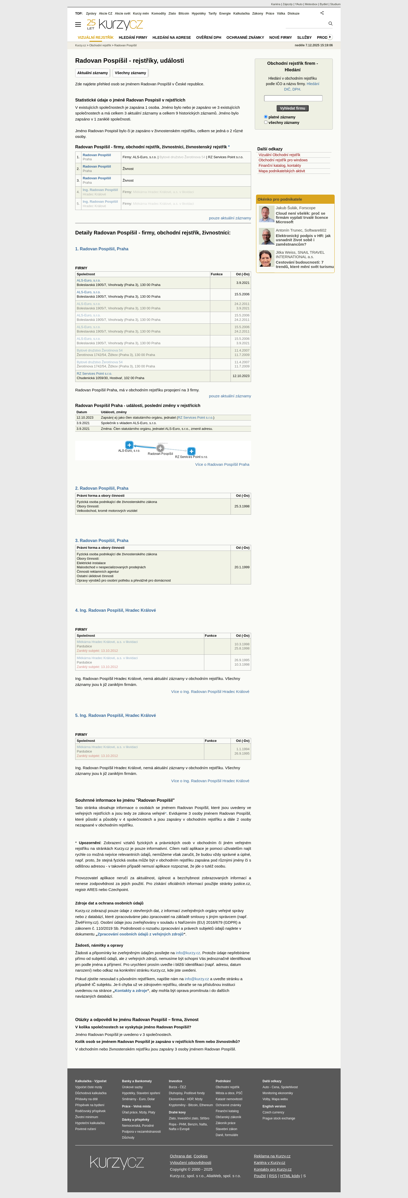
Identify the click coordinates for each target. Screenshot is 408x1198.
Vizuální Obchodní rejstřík (279, 155)
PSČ (239, 1093)
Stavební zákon (226, 1129)
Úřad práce (129, 1112)
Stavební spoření (148, 1093)
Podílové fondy (194, 1093)
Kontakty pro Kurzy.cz (273, 1169)
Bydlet (324, 4)
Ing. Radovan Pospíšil (100, 190)
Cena (275, 1087)
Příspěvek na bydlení (89, 1105)
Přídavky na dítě (86, 1099)
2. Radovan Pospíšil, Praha (102, 488)
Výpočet (100, 1081)
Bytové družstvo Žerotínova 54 (100, 350)
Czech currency (273, 1112)
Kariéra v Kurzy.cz (269, 1162)
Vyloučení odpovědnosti (190, 1162)
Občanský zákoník (228, 1117)
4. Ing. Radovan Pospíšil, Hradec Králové (115, 610)
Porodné (148, 1125)
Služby (304, 37)
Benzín (192, 1124)
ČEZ (183, 1087)
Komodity (158, 13)
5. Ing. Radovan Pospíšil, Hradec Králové (115, 715)
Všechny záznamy (130, 73)
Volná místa (141, 1106)
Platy (151, 1112)
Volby (266, 1099)
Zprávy (91, 13)
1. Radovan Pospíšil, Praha (102, 249)
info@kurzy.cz (188, 953)
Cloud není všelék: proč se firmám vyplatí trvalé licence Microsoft (302, 217)
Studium (335, 4)
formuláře (231, 1135)
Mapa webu (280, 1099)
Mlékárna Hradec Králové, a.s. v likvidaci (107, 642)
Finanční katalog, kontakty (280, 165)
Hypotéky (199, 13)
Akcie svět (122, 13)
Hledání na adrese (171, 37)
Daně (219, 1135)
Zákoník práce (225, 1123)
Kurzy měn (141, 13)
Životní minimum (86, 1117)
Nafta (203, 1124)
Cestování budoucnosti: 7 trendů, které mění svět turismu (305, 264)
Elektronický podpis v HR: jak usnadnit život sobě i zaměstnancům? (303, 239)
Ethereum (206, 1105)
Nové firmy (280, 37)
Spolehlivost (289, 1087)
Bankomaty (143, 1081)
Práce (270, 13)
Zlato (172, 13)
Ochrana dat (181, 1156)
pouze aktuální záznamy (230, 218)
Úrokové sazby (132, 1087)
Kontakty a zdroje (131, 990)
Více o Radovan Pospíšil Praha (222, 464)
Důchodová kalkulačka (90, 1093)
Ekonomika (176, 1099)
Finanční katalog (227, 1111)
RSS (273, 1176)
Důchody (128, 1137)
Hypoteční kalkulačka (90, 1123)
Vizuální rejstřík (96, 37)
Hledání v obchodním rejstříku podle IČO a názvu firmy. (292, 83)
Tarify (212, 13)
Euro (142, 1099)
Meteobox (311, 4)
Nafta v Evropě (179, 1129)
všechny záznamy (281, 122)
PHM (182, 1124)
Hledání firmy (133, 37)
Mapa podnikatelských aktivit (282, 171)
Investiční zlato (187, 1118)
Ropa (172, 1124)
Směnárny (129, 1099)
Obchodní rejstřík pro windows (283, 160)
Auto (266, 1087)
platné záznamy (279, 117)
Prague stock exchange (279, 1118)
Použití (260, 1176)
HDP (190, 1099)
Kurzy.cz (80, 45)
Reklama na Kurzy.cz (272, 1156)
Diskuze (293, 13)
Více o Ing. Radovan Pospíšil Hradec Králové (210, 691)
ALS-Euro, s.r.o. (89, 280)
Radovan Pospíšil (97, 155)
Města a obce (225, 1093)
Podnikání (223, 1081)
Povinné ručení (85, 1129)
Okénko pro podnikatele (280, 199)
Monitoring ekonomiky (278, 1093)
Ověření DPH (208, 37)
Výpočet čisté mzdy (88, 1087)
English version (274, 1106)
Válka (281, 13)
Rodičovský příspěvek (90, 1111)
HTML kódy (290, 1176)
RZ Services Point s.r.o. (94, 373)
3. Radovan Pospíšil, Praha (102, 540)
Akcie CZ (105, 13)
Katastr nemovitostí (229, 1099)
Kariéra (275, 4)
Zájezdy (288, 4)
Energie (225, 13)
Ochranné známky (245, 37)
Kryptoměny (177, 1105)
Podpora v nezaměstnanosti (141, 1131)
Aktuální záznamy (92, 73)
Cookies (201, 1156)
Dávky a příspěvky (135, 1119)
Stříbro (204, 1118)
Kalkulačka (241, 13)
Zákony (257, 13)
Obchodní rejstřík (100, 45)
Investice (175, 1081)
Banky (126, 1081)
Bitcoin (183, 13)
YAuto (299, 4)
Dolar (151, 1099)
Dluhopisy (175, 1093)
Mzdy (142, 1112)
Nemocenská (131, 1125)
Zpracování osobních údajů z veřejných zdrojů (140, 934)
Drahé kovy (177, 1112)
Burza (173, 1087)
